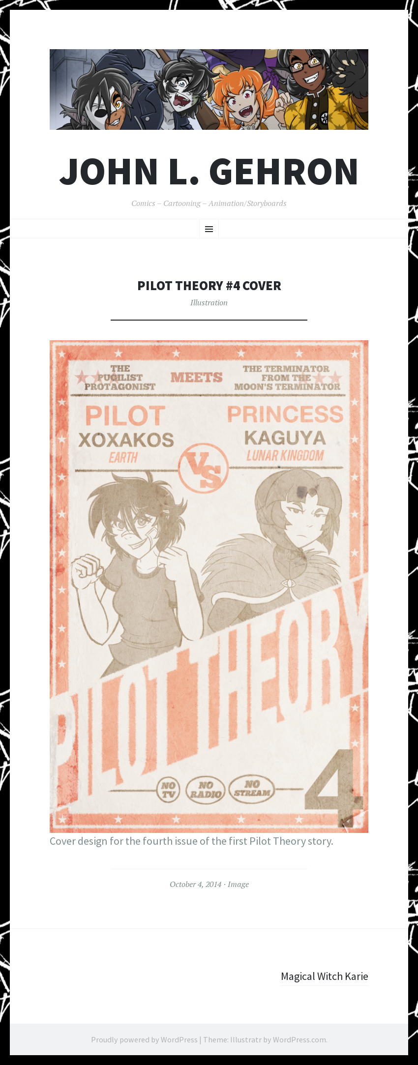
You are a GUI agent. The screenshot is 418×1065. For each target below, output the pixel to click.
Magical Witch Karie (324, 976)
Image (238, 884)
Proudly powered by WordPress (144, 1039)
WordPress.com (299, 1039)
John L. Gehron (209, 170)
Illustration (209, 302)
